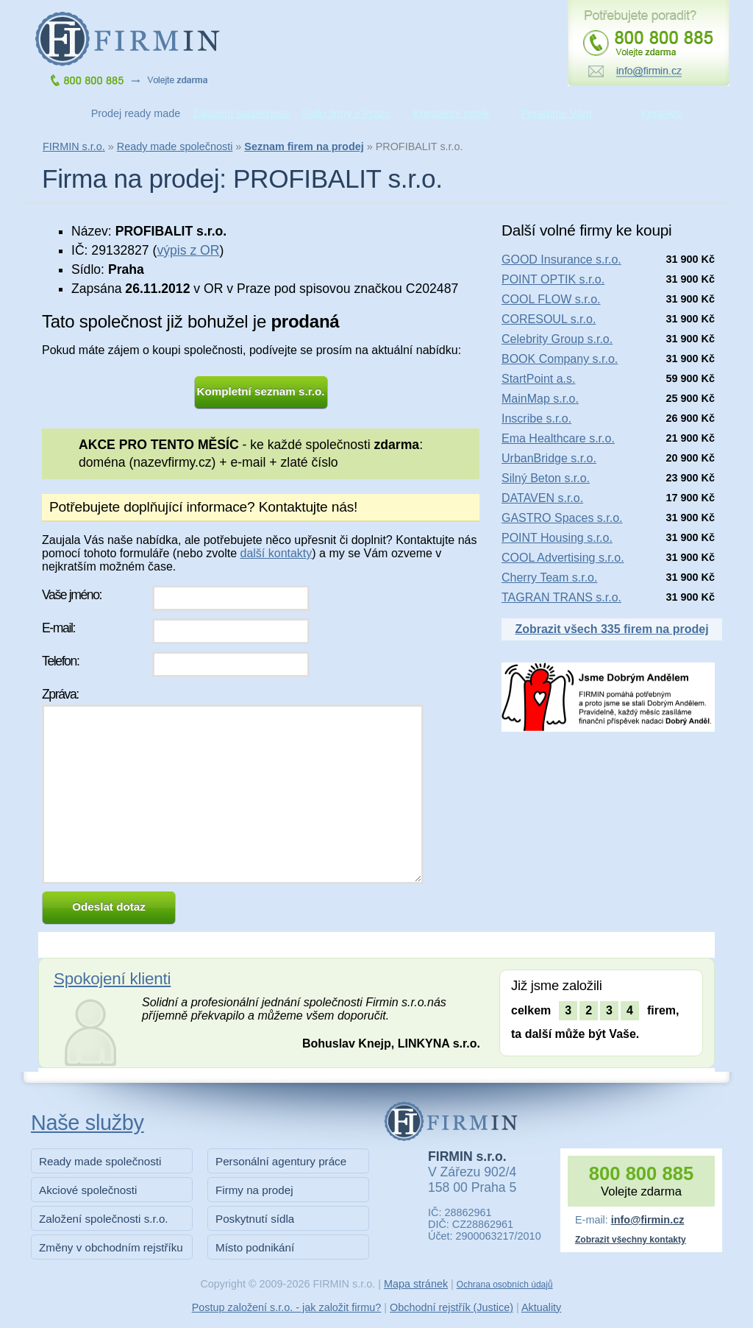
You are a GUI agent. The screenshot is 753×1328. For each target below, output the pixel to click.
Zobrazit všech (611, 629)
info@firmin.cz (648, 1220)
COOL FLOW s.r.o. (551, 299)
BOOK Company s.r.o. (560, 359)
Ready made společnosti (175, 146)
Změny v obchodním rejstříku (111, 1247)
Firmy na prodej (254, 1190)
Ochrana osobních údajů (505, 1284)
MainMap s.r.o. (540, 398)
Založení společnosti (241, 113)
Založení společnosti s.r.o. (103, 1218)
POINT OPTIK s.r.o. (553, 279)
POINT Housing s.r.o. (557, 537)
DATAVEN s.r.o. (542, 498)
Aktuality (541, 1307)
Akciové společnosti (88, 1190)
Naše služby (87, 1122)
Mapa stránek (416, 1284)
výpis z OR (188, 250)
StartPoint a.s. (539, 378)
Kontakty (661, 113)
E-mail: (58, 628)
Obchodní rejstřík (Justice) (451, 1307)
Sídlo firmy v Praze (345, 113)
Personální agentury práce (280, 1161)
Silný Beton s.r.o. (546, 478)
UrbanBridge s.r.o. (549, 458)
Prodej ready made (136, 113)
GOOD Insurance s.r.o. (561, 259)
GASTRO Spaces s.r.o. (562, 518)
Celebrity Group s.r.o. (557, 339)
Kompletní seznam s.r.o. (261, 391)
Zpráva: (60, 694)
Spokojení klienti (112, 978)
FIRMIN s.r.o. (74, 146)
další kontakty (276, 553)
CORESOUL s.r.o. (549, 319)
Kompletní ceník (451, 113)
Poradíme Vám (556, 113)
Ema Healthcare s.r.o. (558, 438)
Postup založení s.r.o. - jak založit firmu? (287, 1307)
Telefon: (60, 661)
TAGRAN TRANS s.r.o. (561, 597)
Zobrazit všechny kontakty (630, 1240)
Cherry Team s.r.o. (549, 577)
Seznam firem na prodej (303, 146)
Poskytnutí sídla (254, 1218)
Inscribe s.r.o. (536, 418)
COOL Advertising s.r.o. (563, 557)
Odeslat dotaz (109, 906)
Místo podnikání (254, 1247)
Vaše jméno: (71, 594)
